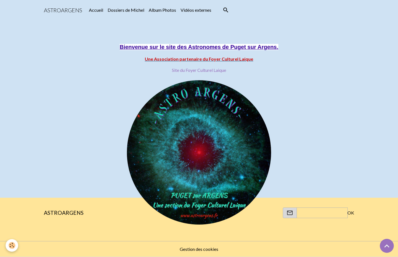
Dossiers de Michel (126, 10)
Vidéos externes (196, 10)
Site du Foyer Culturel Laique (199, 70)
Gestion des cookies (199, 249)
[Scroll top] (387, 246)
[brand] (63, 10)
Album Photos (162, 10)
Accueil (96, 10)
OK (350, 212)
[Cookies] (12, 245)
